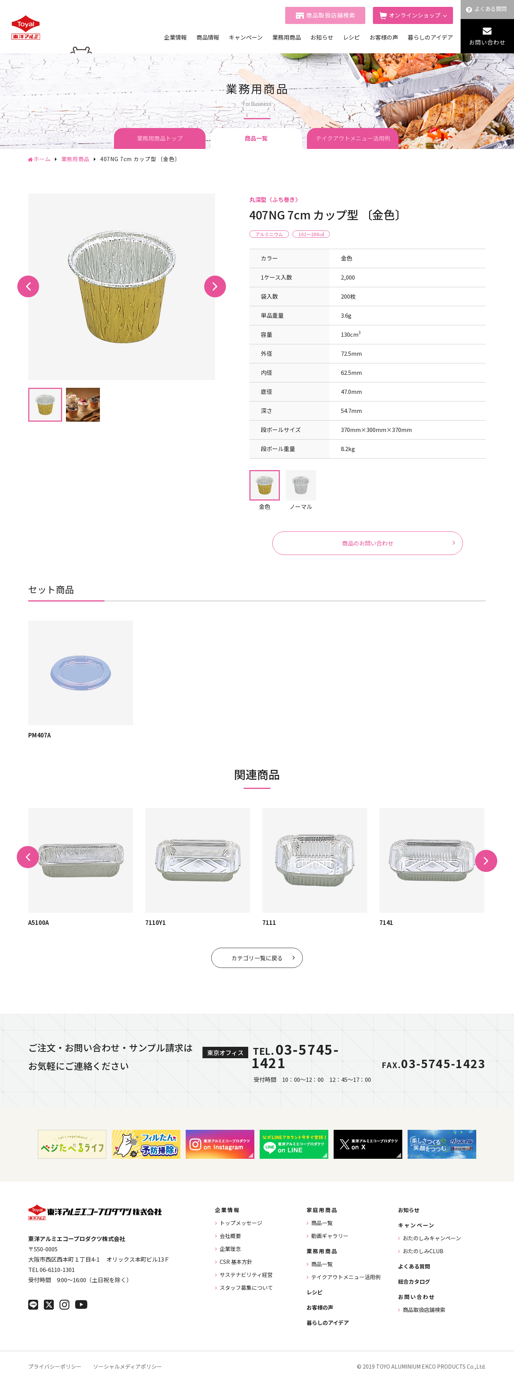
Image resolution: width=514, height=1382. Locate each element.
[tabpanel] (121, 287)
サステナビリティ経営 (246, 1274)
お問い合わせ (487, 42)
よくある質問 (490, 9)
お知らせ (321, 37)
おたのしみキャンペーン (432, 1238)
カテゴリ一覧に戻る (257, 958)
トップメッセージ (241, 1223)
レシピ (351, 37)
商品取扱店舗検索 (331, 15)
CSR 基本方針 (236, 1261)
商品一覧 (321, 1223)
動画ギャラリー (330, 1236)
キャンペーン (246, 37)
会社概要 (230, 1236)
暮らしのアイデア (430, 37)
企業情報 (175, 37)
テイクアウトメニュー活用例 (353, 138)
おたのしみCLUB (423, 1251)
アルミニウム (269, 234)
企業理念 (230, 1248)
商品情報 (207, 37)
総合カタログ (414, 1281)
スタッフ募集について (246, 1287)
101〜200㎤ (311, 234)
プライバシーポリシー (55, 1366)
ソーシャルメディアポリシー (127, 1366)
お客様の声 (383, 37)
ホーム (42, 159)
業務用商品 (286, 37)
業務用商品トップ (160, 138)
